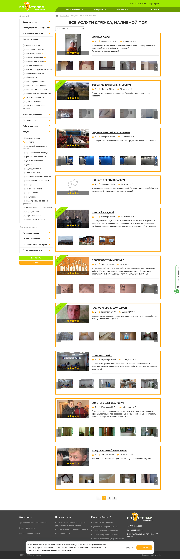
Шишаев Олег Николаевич (108, 180)
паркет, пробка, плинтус (34, 81)
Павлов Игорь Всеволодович (110, 308)
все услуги (28, 142)
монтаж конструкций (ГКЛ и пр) (37, 69)
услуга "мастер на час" (34, 216)
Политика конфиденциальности (105, 535)
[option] (65, 67)
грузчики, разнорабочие (34, 157)
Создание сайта (149, 555)
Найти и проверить (27, 528)
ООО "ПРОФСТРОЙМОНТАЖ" (108, 260)
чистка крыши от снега (34, 220)
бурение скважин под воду (35, 153)
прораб (27, 185)
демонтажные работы (33, 161)
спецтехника (29, 197)
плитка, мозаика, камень (34, 85)
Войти (156, 10)
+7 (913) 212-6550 (134, 526)
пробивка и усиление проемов (37, 177)
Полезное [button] (122, 10)
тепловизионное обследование (37, 207)
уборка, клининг (31, 212)
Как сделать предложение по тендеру (71, 529)
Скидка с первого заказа (29, 533)
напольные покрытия (33, 73)
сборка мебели (30, 193)
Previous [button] (58, 67)
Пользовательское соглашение (104, 531)
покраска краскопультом (35, 89)
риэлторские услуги (32, 189)
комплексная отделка (34, 61)
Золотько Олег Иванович (108, 403)
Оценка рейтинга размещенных (104, 527)
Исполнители (64, 16)
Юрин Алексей (101, 37)
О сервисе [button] (100, 10)
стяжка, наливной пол (33, 97)
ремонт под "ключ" (33, 53)
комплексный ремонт (34, 57)
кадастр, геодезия (32, 169)
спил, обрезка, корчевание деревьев (35, 202)
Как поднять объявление (102, 523)
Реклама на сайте (62, 533)
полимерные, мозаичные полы (37, 93)
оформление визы (32, 173)
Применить (36, 258)
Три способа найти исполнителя (32, 523)
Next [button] (156, 67)
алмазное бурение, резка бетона (35, 147)
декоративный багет (33, 65)
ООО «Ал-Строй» (102, 355)
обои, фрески (30, 77)
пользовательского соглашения (80, 549)
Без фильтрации (31, 45)
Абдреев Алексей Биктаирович (111, 132)
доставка (28, 165)
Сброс (36, 262)
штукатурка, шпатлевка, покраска (34, 106)
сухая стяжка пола (32, 101)
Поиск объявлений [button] (73, 10)
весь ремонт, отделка (33, 49)
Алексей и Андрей (103, 212)
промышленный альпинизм (36, 181)
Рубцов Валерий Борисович (109, 450)
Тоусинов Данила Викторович (111, 85)
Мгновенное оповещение (177, 267)
